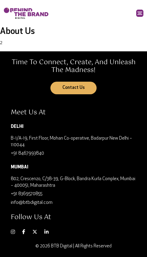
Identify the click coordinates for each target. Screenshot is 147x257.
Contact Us (73, 88)
